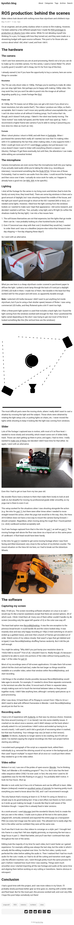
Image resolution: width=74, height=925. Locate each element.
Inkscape (27, 811)
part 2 (64, 529)
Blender (53, 767)
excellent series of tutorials (39, 788)
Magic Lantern (41, 145)
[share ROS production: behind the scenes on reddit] (35, 912)
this (39, 94)
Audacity (31, 717)
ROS (15, 905)
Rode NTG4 (44, 171)
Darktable (52, 135)
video (42, 905)
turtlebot (33, 905)
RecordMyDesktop (32, 625)
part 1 (19, 511)
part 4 (23, 659)
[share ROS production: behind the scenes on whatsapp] (44, 912)
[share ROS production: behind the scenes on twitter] (26, 912)
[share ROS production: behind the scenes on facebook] (39, 912)
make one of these (19, 441)
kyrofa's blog (9, 3)
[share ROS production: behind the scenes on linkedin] (30, 912)
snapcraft (6, 905)
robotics (23, 905)
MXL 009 (30, 180)
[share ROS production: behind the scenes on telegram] (49, 912)
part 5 (16, 541)
